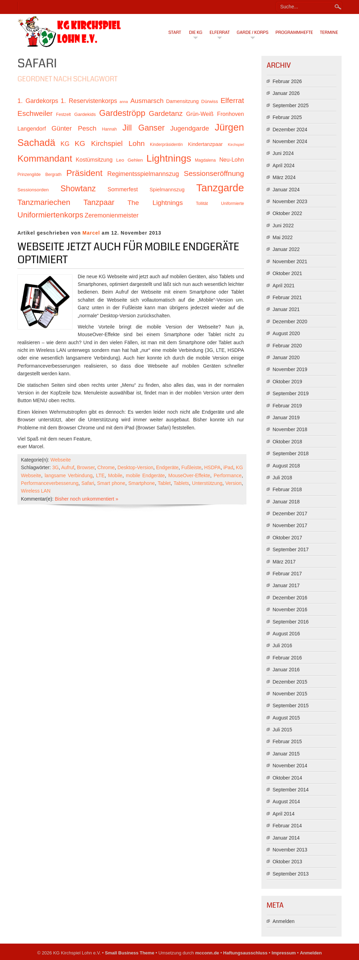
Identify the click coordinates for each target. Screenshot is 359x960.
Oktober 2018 (287, 441)
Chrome (106, 467)
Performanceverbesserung (49, 483)
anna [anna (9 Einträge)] (124, 101)
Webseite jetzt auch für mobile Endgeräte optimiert (128, 253)
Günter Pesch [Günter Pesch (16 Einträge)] (74, 128)
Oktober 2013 (287, 861)
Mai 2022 (283, 237)
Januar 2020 (286, 357)
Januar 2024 (286, 189)
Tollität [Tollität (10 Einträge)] (202, 203)
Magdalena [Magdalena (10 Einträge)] (205, 160)
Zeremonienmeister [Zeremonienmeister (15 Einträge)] (112, 215)
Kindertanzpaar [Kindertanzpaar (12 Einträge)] (205, 144)
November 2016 (290, 609)
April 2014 (284, 814)
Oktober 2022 (287, 213)
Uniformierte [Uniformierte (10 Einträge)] (232, 203)
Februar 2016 (287, 657)
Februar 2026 (287, 81)
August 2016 (286, 633)
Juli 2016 (282, 645)
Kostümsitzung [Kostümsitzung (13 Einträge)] (94, 159)
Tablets (181, 483)
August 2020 (286, 333)
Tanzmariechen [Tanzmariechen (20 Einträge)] (43, 202)
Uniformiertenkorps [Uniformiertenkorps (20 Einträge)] (50, 215)
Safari (87, 483)
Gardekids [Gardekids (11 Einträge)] (85, 114)
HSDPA (212, 467)
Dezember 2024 (290, 129)
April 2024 (284, 165)
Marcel (91, 233)
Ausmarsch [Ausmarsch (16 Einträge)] (146, 100)
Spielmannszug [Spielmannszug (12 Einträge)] (167, 189)
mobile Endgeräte (145, 475)
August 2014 (286, 801)
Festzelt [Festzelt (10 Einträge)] (63, 114)
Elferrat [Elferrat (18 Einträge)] (232, 100)
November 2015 (290, 693)
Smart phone (111, 483)
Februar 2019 (287, 405)
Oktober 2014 (287, 778)
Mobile (115, 475)
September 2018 (291, 453)
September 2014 (291, 789)
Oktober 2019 (287, 381)
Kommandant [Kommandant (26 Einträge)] (44, 158)
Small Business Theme (129, 952)
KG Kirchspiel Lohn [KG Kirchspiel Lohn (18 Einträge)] (110, 143)
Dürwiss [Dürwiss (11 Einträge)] (209, 101)
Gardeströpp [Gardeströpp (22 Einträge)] (122, 113)
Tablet (164, 483)
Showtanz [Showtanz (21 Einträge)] (78, 188)
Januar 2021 (286, 309)
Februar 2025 (287, 117)
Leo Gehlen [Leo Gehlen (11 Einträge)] (129, 160)
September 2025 (291, 105)
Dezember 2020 (290, 321)
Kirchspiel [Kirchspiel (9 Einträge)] (236, 144)
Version (233, 483)
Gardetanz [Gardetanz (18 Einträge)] (166, 113)
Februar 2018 (287, 489)
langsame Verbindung (69, 475)
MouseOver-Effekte (189, 475)
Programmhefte (294, 32)
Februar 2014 (287, 825)
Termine (329, 32)
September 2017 (291, 549)
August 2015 (286, 718)
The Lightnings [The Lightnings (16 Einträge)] (155, 202)
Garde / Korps (252, 32)
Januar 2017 (286, 585)
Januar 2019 (286, 417)
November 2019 (290, 369)
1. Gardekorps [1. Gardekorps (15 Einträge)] (37, 100)
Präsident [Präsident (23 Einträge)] (84, 173)
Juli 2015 (282, 729)
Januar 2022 (286, 249)
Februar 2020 (287, 345)
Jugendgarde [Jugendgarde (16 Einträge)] (189, 128)
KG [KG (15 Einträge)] (64, 143)
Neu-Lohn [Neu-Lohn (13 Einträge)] (231, 159)
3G (55, 467)
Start (174, 32)
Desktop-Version (135, 467)
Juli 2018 (282, 477)
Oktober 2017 (287, 537)
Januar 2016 (286, 669)
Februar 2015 (287, 741)
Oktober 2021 (287, 273)
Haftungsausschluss (245, 952)
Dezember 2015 (290, 682)
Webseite (61, 460)
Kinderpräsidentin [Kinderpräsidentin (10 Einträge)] (166, 144)
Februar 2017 (287, 573)
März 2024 (284, 177)
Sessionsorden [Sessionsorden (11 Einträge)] (33, 189)
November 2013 (290, 849)
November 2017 (290, 525)
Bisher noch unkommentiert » (86, 499)
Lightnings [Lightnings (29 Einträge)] (168, 158)
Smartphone (141, 483)
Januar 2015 (286, 753)
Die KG (195, 32)
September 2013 (291, 874)
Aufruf (67, 467)
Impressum (284, 952)
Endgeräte (167, 467)
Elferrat (219, 32)
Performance (228, 475)
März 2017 (284, 561)
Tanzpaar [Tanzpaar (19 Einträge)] (98, 202)
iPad (228, 467)
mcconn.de (207, 952)
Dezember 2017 (290, 513)
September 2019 (291, 393)
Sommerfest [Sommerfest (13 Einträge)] (122, 189)
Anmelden (284, 921)
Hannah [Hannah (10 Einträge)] (109, 129)
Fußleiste (191, 467)
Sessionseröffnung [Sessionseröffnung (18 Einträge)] (214, 173)
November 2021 (290, 261)
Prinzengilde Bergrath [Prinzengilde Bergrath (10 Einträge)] (39, 174)
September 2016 (291, 622)
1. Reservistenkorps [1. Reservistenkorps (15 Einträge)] (89, 100)
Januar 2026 (286, 93)
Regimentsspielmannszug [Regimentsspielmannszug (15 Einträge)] (143, 173)
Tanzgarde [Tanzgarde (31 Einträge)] (220, 187)
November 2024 (290, 141)
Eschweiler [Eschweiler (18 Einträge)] (35, 113)
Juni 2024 (283, 153)
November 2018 (290, 429)
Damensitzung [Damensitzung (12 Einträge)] (182, 101)
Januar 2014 (286, 838)
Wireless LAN (36, 491)
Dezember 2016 (290, 597)
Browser (86, 467)
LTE (100, 475)
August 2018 (286, 465)
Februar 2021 (287, 297)
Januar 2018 (286, 501)
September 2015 (291, 705)
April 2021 (284, 285)
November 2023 (290, 201)
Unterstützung (207, 483)
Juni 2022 (283, 225)
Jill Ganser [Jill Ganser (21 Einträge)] (143, 127)
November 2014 (290, 765)
